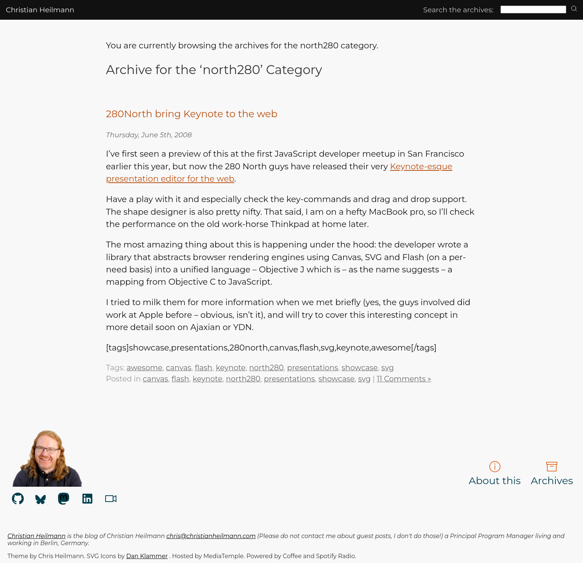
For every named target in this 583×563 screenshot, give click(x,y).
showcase (360, 367)
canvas (178, 367)
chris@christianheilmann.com (211, 536)
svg (387, 367)
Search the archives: (458, 10)
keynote (230, 367)
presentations (312, 367)
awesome (144, 367)
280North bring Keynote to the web (191, 114)
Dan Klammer (147, 556)
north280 (266, 367)
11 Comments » (404, 378)
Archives (552, 474)
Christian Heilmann (40, 10)
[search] (574, 9)
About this (495, 474)
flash (203, 367)
